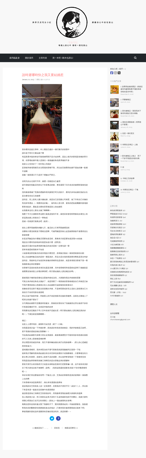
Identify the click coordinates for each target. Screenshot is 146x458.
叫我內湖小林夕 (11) (117, 265)
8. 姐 (122, 167)
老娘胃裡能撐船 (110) (118, 224)
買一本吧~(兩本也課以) (62, 58)
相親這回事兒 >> (71, 428)
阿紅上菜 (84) (115, 279)
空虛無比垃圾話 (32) (117, 227)
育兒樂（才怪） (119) (118, 292)
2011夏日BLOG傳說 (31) (119, 268)
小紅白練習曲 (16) (117, 245)
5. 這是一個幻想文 (127, 133)
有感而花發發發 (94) (118, 217)
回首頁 (57, 428)
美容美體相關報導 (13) (118, 275)
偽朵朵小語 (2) (115, 238)
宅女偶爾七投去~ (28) (118, 286)
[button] (135, 57)
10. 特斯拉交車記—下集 (129, 190)
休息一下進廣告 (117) (118, 258)
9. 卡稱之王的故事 (127, 178)
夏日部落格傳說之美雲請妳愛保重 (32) (124, 262)
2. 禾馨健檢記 (126, 100)
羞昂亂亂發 (14, 58)
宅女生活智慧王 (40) (118, 231)
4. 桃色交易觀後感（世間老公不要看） (131, 123)
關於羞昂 (29, 58)
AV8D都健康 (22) (116, 296)
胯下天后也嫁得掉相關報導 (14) (122, 282)
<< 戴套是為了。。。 (40, 428)
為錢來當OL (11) (116, 221)
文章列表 (43, 58)
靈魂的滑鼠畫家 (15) (117, 234)
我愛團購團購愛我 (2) (118, 248)
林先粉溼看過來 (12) (117, 210)
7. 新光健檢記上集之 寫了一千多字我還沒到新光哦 (131, 157)
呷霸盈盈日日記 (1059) (118, 214)
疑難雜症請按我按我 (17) (119, 251)
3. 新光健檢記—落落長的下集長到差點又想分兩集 (131, 112)
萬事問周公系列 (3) (117, 255)
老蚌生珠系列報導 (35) (118, 289)
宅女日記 (73, 42)
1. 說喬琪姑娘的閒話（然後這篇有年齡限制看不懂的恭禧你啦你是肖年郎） (132, 89)
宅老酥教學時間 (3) (117, 241)
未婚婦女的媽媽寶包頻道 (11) (121, 272)
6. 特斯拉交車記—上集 (129, 145)
